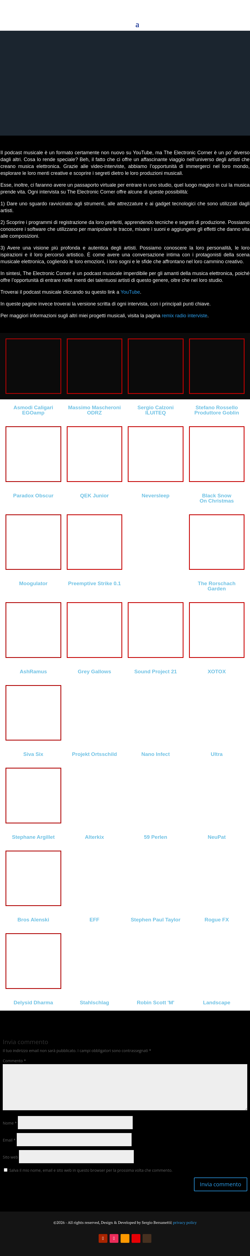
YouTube (130, 292)
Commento (14, 1060)
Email (9, 1140)
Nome (10, 1123)
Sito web (10, 1157)
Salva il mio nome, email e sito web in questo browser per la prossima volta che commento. (91, 1170)
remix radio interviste (184, 315)
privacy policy (184, 1222)
